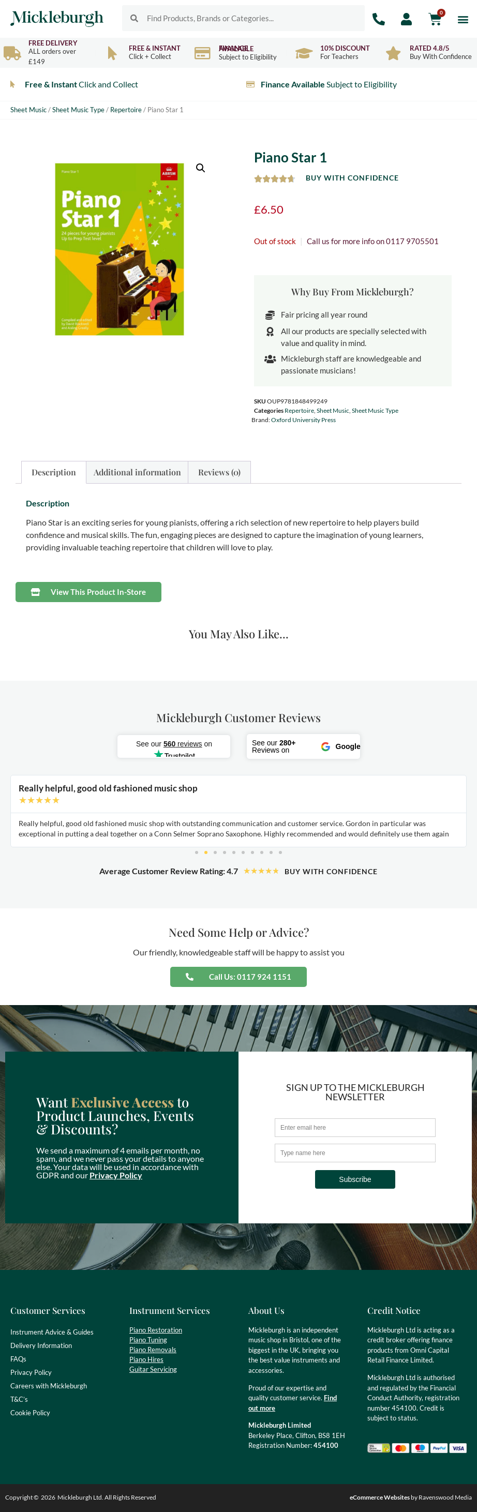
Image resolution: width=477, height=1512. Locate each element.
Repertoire (126, 110)
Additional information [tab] (137, 472)
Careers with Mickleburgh (48, 1386)
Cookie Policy (30, 1413)
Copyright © (22, 1497)
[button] (463, 18)
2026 (48, 1497)
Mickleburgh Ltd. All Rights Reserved (106, 1497)
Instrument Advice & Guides (52, 1332)
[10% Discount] (304, 53)
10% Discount (345, 48)
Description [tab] (54, 472)
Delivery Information (41, 1345)
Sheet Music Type (78, 110)
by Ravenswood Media (411, 1497)
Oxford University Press (303, 420)
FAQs (18, 1359)
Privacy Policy (116, 1175)
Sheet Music (28, 110)
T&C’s (19, 1399)
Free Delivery (53, 43)
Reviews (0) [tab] (219, 472)
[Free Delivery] (12, 53)
